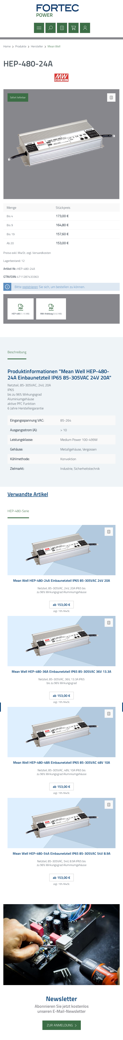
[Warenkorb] (73, 28)
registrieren (30, 286)
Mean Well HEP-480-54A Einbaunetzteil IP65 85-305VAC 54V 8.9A (61, 854)
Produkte (20, 46)
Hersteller (37, 46)
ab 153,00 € (61, 604)
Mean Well (54, 46)
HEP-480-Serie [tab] (18, 511)
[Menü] (38, 28)
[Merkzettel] (61, 28)
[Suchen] (50, 28)
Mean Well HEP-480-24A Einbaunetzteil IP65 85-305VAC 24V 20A (61, 581)
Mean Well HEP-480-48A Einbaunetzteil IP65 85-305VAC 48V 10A (61, 763)
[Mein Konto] (84, 28)
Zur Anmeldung (60, 1025)
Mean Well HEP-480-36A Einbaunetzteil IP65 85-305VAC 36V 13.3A (61, 672)
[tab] (17, 354)
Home (7, 46)
